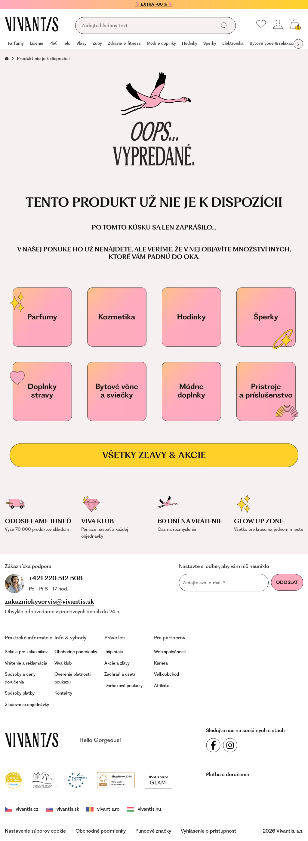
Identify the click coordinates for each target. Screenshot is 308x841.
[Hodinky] (191, 317)
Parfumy (16, 43)
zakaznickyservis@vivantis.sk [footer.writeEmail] (49, 601)
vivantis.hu (144, 809)
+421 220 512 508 (56, 578)
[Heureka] (13, 779)
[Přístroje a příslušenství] (265, 391)
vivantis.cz (21, 809)
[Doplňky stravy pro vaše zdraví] (42, 391)
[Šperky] (265, 317)
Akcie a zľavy (117, 663)
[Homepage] (31, 24)
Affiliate (161, 685)
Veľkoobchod (166, 674)
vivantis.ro (103, 809)
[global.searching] (148, 26)
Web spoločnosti (170, 651)
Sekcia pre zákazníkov (26, 651)
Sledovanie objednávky (27, 704)
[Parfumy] (42, 317)
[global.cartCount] (294, 24)
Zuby (97, 43)
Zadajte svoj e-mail (204, 582)
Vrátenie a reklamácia (26, 663)
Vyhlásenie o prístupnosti (209, 831)
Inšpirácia (113, 651)
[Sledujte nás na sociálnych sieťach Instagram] (230, 745)
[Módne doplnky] (191, 391)
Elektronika (233, 43)
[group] (16, 44)
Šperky (209, 43)
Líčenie (36, 43)
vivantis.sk (62, 809)
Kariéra (161, 663)
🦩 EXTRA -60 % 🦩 (154, 4)
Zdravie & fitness (124, 43)
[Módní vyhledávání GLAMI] (158, 779)
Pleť (53, 43)
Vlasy (81, 43)
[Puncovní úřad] (44, 779)
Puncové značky (153, 831)
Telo (66, 43)
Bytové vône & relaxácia (273, 43)
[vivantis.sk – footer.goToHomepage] (31, 740)
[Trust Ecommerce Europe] (77, 779)
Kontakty (63, 693)
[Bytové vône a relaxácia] (116, 391)
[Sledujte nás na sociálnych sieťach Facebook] (213, 745)
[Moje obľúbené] (261, 24)
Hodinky (189, 43)
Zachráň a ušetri (120, 674)
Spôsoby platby (20, 693)
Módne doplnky (161, 43)
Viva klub (63, 663)
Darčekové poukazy (123, 685)
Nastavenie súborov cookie (35, 831)
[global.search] (224, 25)
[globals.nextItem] (298, 44)
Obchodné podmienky (75, 651)
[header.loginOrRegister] (278, 24)
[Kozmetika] (116, 317)
